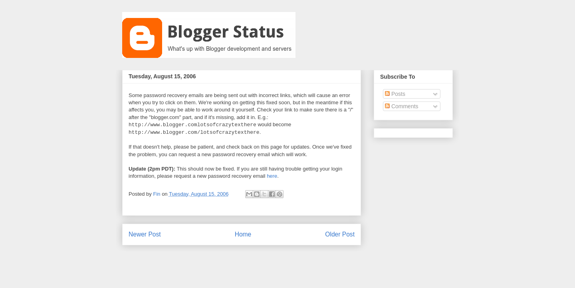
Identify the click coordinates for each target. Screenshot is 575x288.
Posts (395, 94)
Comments (401, 106)
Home (243, 234)
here (272, 176)
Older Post (340, 234)
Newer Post (145, 234)
